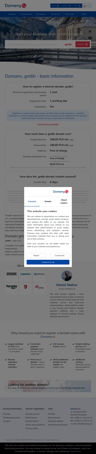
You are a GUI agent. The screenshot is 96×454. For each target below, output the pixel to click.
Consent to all (48, 262)
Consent (32, 201)
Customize (59, 255)
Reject (36, 255)
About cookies (63, 201)
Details (48, 201)
